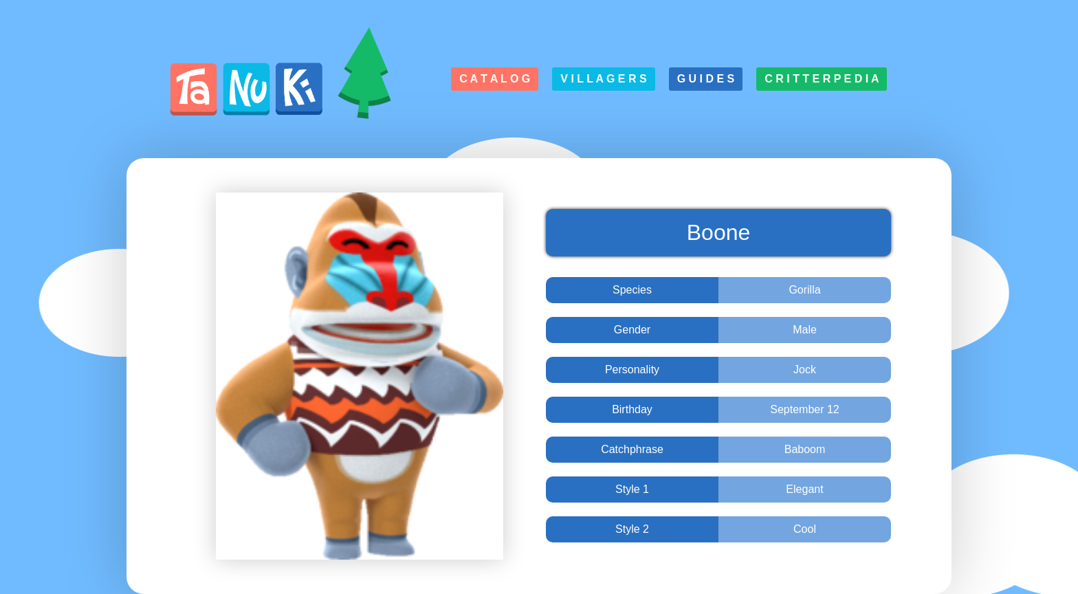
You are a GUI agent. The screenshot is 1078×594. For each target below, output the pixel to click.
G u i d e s (706, 79)
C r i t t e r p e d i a (821, 79)
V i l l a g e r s (603, 79)
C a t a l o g (494, 79)
